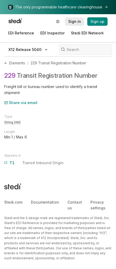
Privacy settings (97, 205)
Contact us (74, 205)
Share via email (20, 102)
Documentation (45, 202)
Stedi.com (13, 202)
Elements (17, 63)
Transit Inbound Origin (34, 163)
